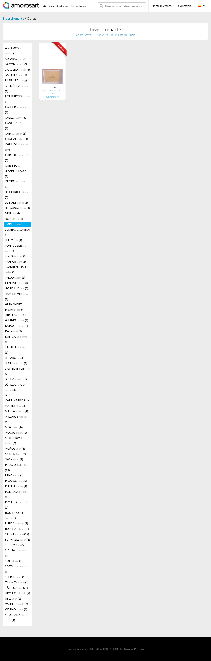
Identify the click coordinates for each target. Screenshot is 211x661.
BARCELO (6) (17, 69)
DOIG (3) (14, 218)
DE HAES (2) (16, 202)
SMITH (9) (13, 561)
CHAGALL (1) (16, 139)
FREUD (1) (15, 277)
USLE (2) (13, 598)
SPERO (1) (15, 577)
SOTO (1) (17, 569)
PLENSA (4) (16, 486)
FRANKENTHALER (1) (17, 269)
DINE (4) (12, 213)
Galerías (62, 6)
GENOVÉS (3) (16, 283)
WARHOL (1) (16, 609)
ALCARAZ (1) (16, 58)
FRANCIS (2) (15, 261)
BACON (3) (16, 64)
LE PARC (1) (15, 357)
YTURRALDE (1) (16, 617)
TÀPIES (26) (16, 587)
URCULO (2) (17, 593)
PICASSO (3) (16, 480)
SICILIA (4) (16, 553)
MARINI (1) (16, 405)
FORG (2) (15, 256)
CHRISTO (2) (16, 157)
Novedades (78, 6)
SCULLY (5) (15, 545)
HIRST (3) (15, 315)
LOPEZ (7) (16, 379)
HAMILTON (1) (17, 296)
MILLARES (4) (16, 419)
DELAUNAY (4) (17, 208)
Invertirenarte (13, 18)
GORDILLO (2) (16, 288)
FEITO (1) (13, 240)
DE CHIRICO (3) (17, 194)
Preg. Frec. (139, 648)
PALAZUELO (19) (16, 467)
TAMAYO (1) (16, 582)
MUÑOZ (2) (15, 454)
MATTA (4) (16, 411)
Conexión (184, 6)
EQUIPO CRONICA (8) (17, 232)
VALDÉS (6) (16, 604)
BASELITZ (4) (17, 80)
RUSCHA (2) (17, 528)
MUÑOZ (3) (15, 448)
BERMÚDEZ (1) (16, 88)
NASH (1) (14, 459)
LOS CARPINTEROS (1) (17, 397)
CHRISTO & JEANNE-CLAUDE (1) (16, 171)
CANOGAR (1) (16, 125)
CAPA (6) (15, 133)
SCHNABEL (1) (17, 539)
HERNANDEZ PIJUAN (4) (14, 307)
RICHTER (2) (16, 504)
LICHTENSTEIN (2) (17, 371)
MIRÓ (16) (14, 427)
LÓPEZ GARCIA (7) (15, 387)
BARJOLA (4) (16, 75)
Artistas (48, 6)
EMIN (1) (14, 224)
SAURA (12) (17, 534)
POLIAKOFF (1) (16, 494)
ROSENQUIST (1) (14, 515)
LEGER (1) (16, 363)
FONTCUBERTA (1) (15, 248)
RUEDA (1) (16, 523)
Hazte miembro (162, 6)
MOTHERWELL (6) (14, 440)
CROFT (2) (16, 184)
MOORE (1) (16, 432)
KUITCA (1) (16, 339)
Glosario (128, 648)
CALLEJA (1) (16, 117)
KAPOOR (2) (16, 325)
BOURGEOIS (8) (17, 99)
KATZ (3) (13, 331)
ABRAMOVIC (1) (13, 50)
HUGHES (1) (16, 320)
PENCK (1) (14, 475)
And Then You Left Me (52, 92)
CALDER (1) (16, 109)
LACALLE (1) (16, 349)
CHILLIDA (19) (16, 147)
